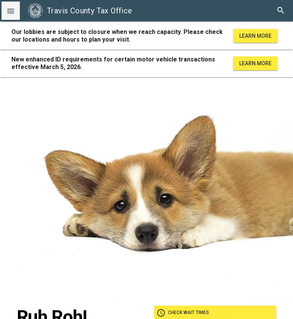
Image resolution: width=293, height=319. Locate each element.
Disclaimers (146, 308)
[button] (11, 11)
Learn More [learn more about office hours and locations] (255, 36)
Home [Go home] (215, 188)
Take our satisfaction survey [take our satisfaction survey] (215, 168)
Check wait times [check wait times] (215, 128)
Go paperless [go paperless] (215, 148)
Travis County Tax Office (79, 10)
